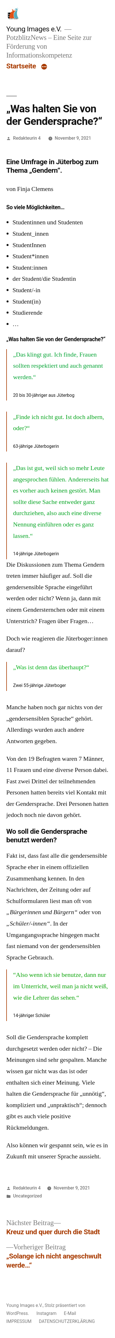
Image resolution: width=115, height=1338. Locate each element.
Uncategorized (27, 1196)
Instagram (46, 1313)
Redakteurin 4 (27, 138)
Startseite (21, 66)
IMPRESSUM (19, 1321)
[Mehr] (44, 67)
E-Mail (70, 1313)
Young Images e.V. (33, 29)
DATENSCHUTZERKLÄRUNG (67, 1321)
